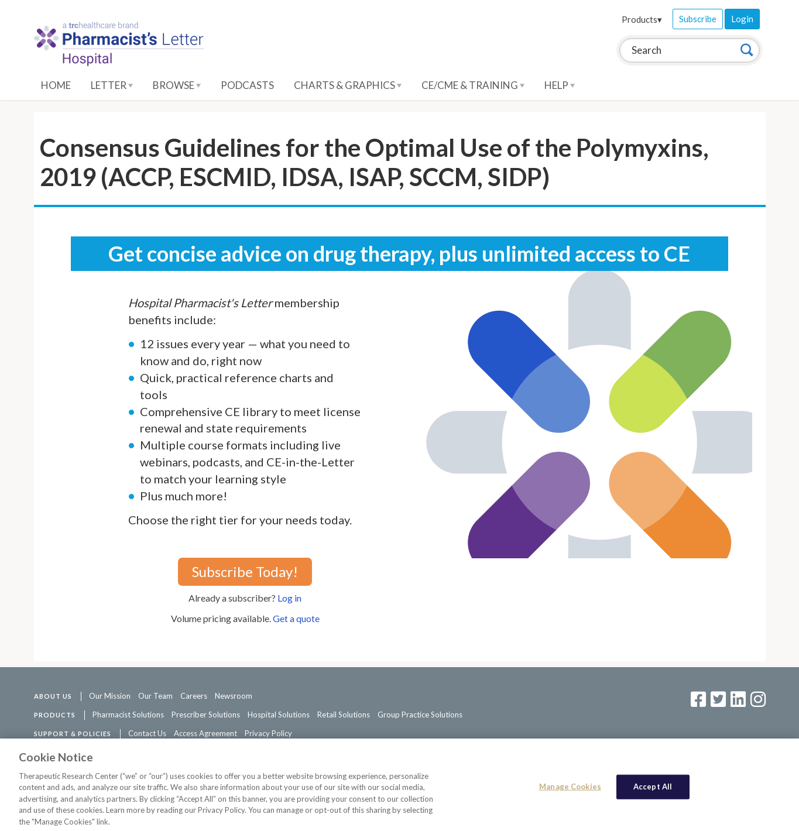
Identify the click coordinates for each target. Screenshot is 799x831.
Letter (112, 85)
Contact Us (147, 733)
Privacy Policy (268, 733)
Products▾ (642, 19)
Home (56, 85)
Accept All (652, 790)
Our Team (155, 695)
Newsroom (233, 695)
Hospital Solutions (279, 714)
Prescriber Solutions (206, 714)
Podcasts (247, 85)
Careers (193, 695)
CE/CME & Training (472, 85)
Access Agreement (205, 733)
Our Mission (110, 695)
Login (742, 18)
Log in (289, 597)
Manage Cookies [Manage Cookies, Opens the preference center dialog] (570, 790)
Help (559, 85)
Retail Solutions (343, 714)
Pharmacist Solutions (128, 714)
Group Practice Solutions (420, 714)
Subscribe (697, 18)
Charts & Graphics (348, 85)
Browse (177, 85)
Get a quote (296, 618)
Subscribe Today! (245, 571)
